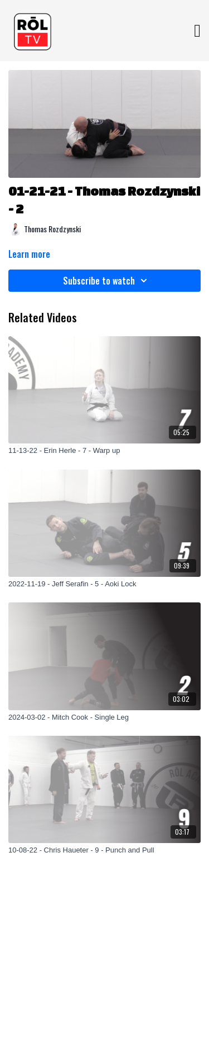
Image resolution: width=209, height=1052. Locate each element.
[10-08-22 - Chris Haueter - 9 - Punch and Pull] (104, 850)
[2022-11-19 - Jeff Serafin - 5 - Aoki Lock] (104, 584)
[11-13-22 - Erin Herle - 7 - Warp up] (104, 450)
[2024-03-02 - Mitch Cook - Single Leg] (104, 717)
